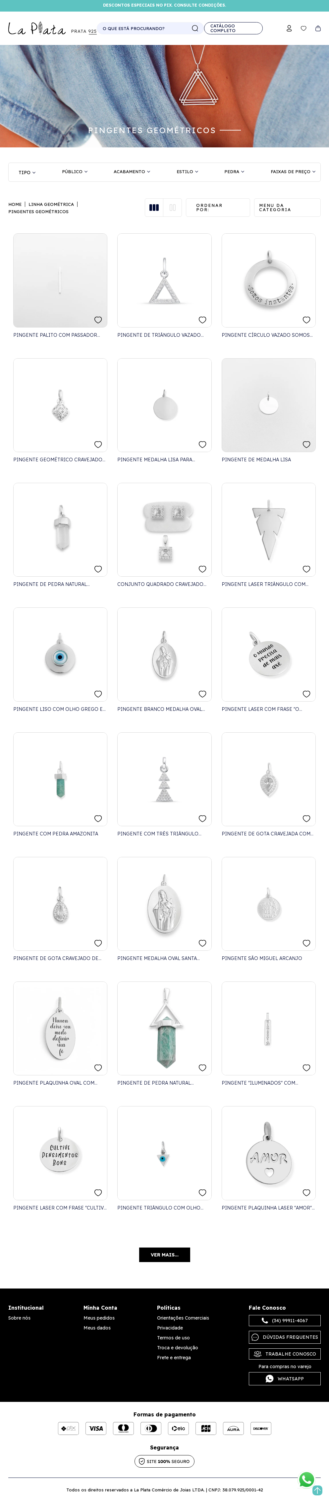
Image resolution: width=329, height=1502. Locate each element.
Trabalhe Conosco (285, 1354)
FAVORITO (98, 320)
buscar (195, 28)
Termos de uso (173, 1338)
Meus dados (97, 1328)
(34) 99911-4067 (285, 1321)
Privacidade (170, 1328)
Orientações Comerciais (183, 1318)
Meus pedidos (99, 1318)
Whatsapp (285, 1379)
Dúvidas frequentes (284, 1337)
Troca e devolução (177, 1348)
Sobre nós (19, 1318)
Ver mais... (165, 1255)
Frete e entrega (174, 1358)
